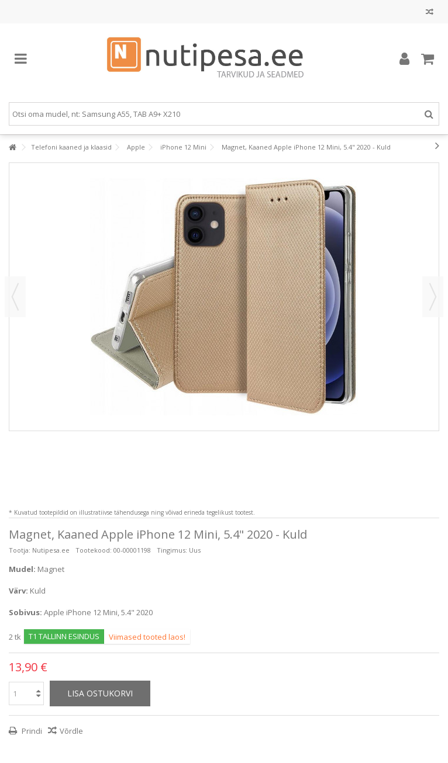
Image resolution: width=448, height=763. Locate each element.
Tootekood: (93, 550)
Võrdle (71, 731)
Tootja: (19, 550)
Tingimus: (172, 550)
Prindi (31, 731)
